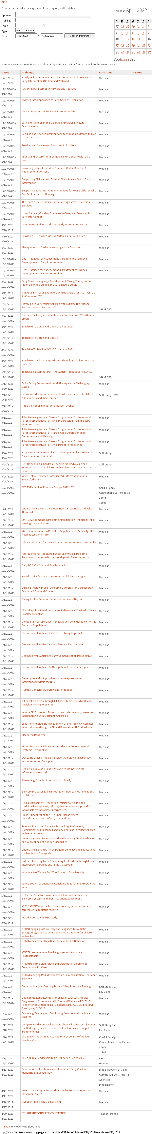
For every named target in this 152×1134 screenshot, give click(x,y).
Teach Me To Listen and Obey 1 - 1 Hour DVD (47, 326)
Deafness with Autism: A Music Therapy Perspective (52, 644)
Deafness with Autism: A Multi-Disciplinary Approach (52, 633)
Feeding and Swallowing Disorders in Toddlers (49, 145)
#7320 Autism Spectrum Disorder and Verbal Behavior (53, 941)
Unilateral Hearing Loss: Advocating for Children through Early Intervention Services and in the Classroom (58, 862)
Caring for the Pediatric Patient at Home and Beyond (52, 599)
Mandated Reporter (33, 735)
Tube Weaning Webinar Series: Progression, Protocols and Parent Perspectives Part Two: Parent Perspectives (56, 442)
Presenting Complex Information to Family (46, 780)
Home (3, 2)
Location (105, 72)
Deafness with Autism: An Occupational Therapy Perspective (57, 667)
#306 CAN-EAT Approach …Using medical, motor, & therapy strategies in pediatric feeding (56, 908)
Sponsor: (7, 15)
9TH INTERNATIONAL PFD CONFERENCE (44, 1113)
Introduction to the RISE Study (39, 917)
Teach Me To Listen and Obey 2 (40, 338)
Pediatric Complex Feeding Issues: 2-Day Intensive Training (56, 986)
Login (7, 1126)
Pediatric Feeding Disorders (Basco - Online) (48, 405)
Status (138, 72)
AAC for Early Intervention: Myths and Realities (49, 88)
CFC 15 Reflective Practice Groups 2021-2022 (48, 487)
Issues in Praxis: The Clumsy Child (41, 1101)
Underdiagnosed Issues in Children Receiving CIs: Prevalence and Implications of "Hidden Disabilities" (58, 840)
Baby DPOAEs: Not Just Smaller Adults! (44, 565)
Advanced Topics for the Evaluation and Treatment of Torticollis (59, 542)
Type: (5, 31)
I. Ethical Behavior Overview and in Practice (47, 689)
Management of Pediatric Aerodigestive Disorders (52, 247)
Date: (5, 36)
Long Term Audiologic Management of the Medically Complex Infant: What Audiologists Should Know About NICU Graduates (58, 725)
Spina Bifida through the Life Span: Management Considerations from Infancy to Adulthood (50, 816)
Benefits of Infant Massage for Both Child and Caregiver (54, 576)
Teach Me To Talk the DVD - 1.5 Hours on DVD (47, 349)
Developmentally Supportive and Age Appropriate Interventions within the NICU (51, 680)
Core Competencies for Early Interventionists (48, 111)
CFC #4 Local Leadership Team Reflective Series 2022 (53, 1058)
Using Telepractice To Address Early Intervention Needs (54, 224)
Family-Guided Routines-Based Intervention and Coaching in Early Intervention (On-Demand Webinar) (57, 79)
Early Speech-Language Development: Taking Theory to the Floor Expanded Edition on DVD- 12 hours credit (56, 282)
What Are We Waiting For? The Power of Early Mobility (53, 872)
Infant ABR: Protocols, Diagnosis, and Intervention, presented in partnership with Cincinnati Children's (58, 714)
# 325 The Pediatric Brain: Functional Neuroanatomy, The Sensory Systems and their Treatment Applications (55, 896)
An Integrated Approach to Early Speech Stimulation (52, 100)
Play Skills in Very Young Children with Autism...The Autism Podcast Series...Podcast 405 (55, 305)
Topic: (5, 26)
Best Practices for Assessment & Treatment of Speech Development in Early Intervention (54, 260)
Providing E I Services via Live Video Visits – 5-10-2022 (53, 236)
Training (28, 72)
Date (5, 72)
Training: (6, 20)
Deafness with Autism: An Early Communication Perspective (57, 656)
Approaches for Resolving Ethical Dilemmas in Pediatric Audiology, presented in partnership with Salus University (56, 555)
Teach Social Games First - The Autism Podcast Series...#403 (57, 371)
